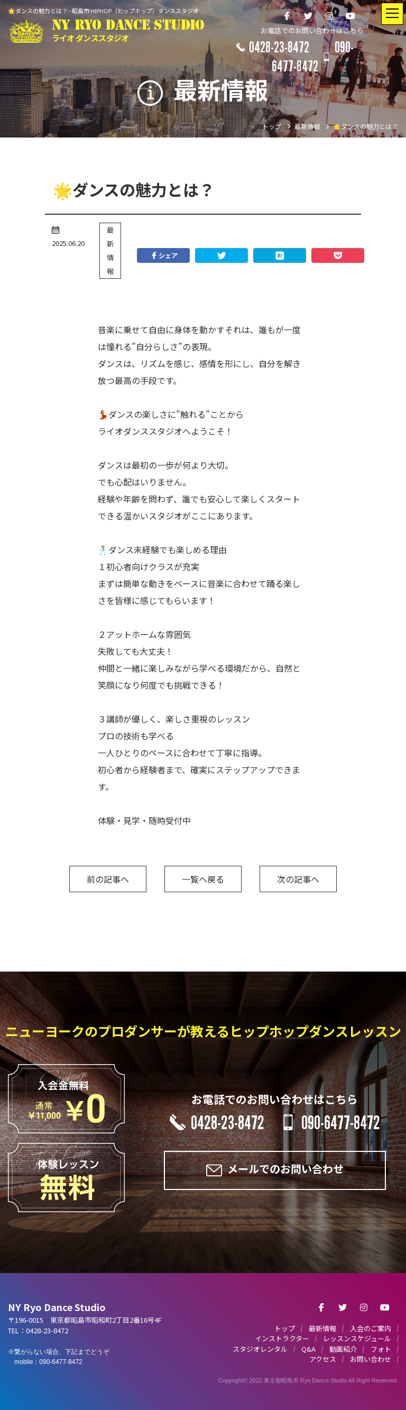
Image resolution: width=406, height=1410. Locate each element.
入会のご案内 (370, 1328)
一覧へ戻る (203, 879)
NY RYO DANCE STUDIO (128, 31)
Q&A (308, 1349)
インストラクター (282, 1338)
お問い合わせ (370, 1359)
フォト (381, 1349)
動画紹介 (343, 1349)
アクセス (322, 1359)
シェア (163, 255)
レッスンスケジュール (357, 1338)
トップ (284, 1328)
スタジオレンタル (260, 1349)
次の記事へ (298, 879)
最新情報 (110, 250)
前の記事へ (108, 879)
